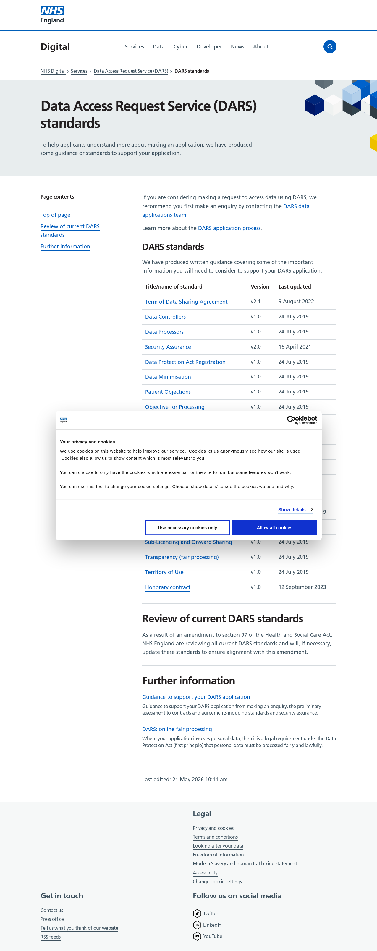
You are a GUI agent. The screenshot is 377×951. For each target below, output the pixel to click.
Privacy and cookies (213, 828)
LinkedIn (212, 925)
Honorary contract (167, 587)
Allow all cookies (275, 527)
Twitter (210, 913)
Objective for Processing (175, 407)
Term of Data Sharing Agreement (186, 301)
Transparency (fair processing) (182, 557)
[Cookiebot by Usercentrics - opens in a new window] (291, 420)
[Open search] (329, 46)
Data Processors (164, 331)
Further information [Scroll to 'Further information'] (65, 246)
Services (79, 71)
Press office (52, 919)
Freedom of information (218, 855)
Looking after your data (218, 846)
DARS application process (229, 228)
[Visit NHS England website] (52, 15)
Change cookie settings (217, 882)
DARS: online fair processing (177, 729)
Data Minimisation (168, 376)
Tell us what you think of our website (79, 928)
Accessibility (205, 873)
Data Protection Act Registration (185, 362)
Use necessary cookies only (187, 527)
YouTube (212, 936)
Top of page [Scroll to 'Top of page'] (55, 214)
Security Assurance (168, 347)
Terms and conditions (215, 837)
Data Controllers (165, 316)
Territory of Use (164, 572)
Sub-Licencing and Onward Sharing (188, 542)
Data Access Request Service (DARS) (131, 71)
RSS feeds (50, 937)
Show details (292, 509)
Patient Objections (168, 391)
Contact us (52, 910)
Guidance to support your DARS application (196, 697)
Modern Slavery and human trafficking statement (245, 864)
